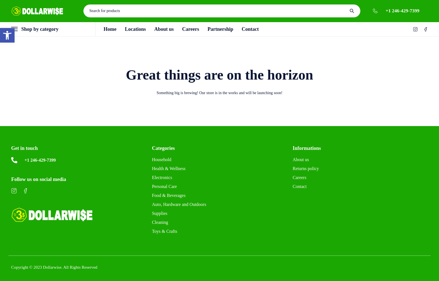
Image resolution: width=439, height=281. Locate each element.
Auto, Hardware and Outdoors (179, 204)
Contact (300, 186)
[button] (7, 35)
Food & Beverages (169, 195)
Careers (299, 177)
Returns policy (306, 168)
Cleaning (160, 222)
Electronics (162, 177)
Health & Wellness (169, 168)
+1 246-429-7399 (402, 10)
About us (301, 159)
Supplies (159, 213)
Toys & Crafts (164, 231)
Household (161, 159)
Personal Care (164, 186)
